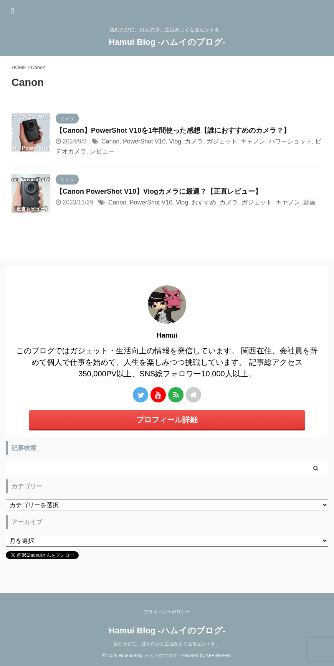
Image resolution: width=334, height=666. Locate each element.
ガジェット (222, 141)
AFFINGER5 (218, 655)
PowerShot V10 (144, 141)
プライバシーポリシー (167, 612)
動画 (309, 202)
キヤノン (288, 202)
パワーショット (290, 141)
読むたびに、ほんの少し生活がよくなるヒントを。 (167, 643)
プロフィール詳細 (167, 419)
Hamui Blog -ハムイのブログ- (167, 42)
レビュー (102, 151)
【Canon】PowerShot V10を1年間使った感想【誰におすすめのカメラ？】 (173, 130)
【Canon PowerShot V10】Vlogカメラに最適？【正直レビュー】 (159, 191)
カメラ (194, 141)
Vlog (175, 141)
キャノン (253, 141)
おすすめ (204, 202)
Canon (110, 141)
